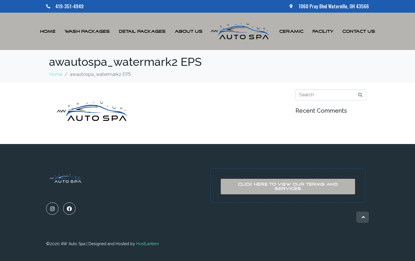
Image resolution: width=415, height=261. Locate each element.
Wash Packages (87, 31)
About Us (189, 31)
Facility (322, 31)
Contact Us (358, 31)
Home (48, 31)
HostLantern (147, 243)
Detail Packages (142, 31)
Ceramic (291, 31)
